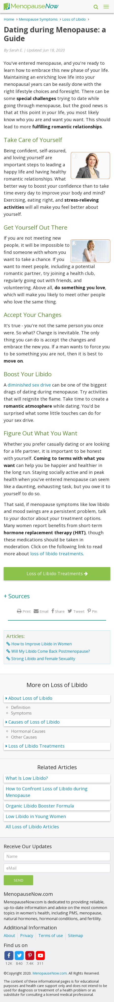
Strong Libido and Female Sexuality (43, 658)
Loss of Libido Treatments (55, 573)
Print (27, 611)
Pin (94, 611)
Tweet (79, 611)
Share (60, 611)
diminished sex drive (29, 385)
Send (18, 880)
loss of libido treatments (56, 554)
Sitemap (75, 935)
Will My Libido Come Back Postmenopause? (50, 651)
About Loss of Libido (30, 698)
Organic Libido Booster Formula (40, 806)
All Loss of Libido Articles (32, 827)
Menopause (31, 6)
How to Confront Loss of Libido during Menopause (46, 792)
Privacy (26, 935)
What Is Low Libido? (27, 778)
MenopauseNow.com (49, 973)
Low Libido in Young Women (36, 816)
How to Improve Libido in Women (41, 644)
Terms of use (50, 935)
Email (44, 611)
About (9, 935)
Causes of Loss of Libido (34, 722)
